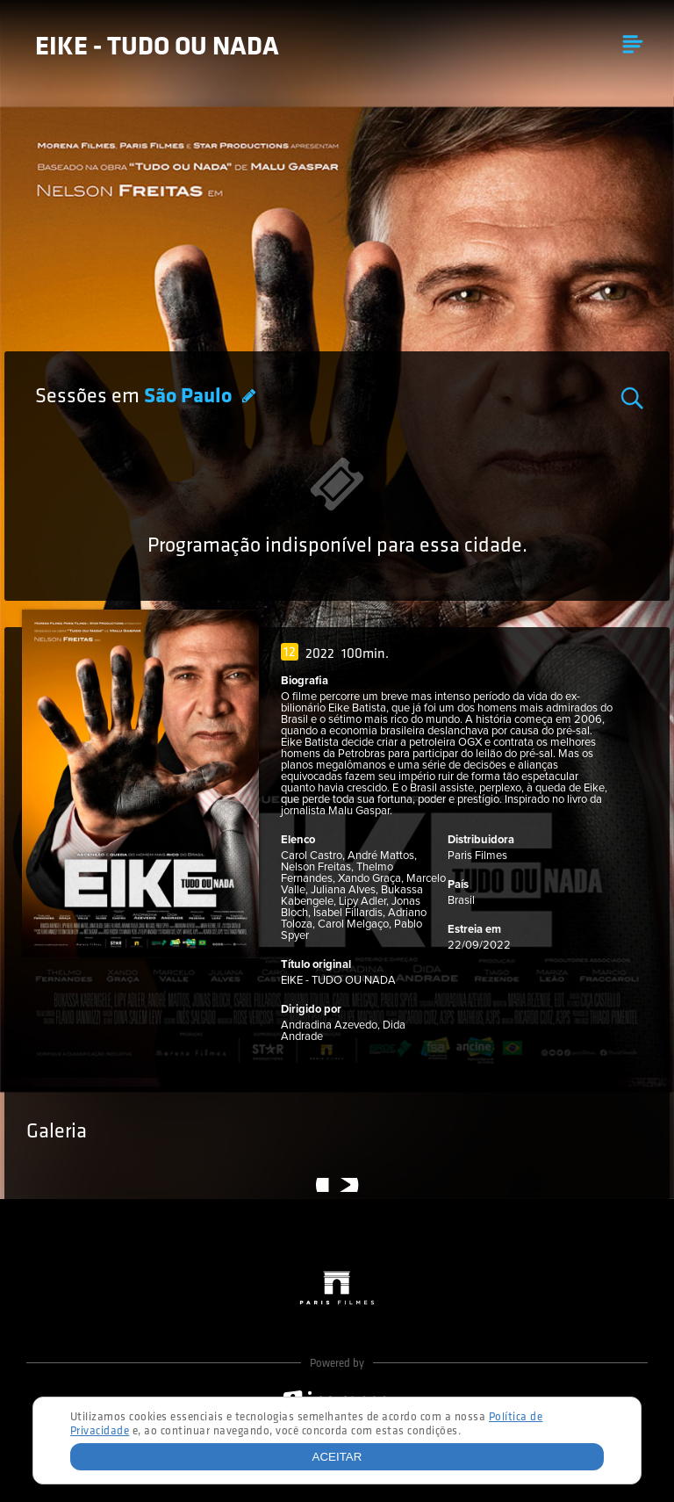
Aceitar (337, 1456)
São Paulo (190, 397)
